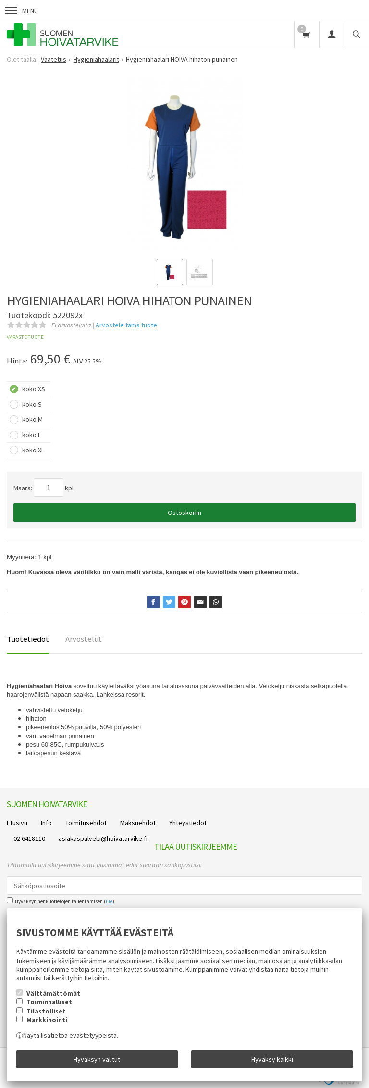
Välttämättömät (53, 993)
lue (109, 901)
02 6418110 (29, 838)
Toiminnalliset (49, 1002)
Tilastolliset (46, 1011)
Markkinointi (46, 1019)
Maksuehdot (138, 822)
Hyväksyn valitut (97, 1059)
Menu (21, 10)
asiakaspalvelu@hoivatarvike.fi (103, 838)
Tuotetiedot (28, 639)
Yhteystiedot (188, 822)
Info (46, 822)
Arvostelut (83, 639)
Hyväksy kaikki (272, 1059)
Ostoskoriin (184, 512)
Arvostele (126, 325)
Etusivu (17, 822)
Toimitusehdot (86, 822)
